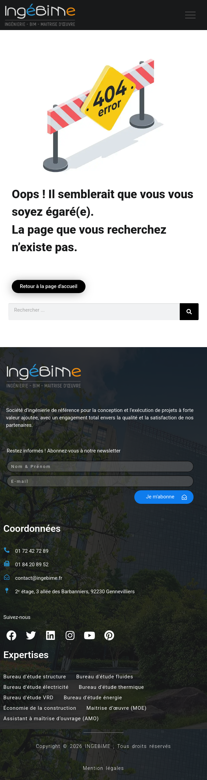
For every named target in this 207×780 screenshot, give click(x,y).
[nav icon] (190, 15)
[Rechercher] (189, 311)
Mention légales (103, 768)
